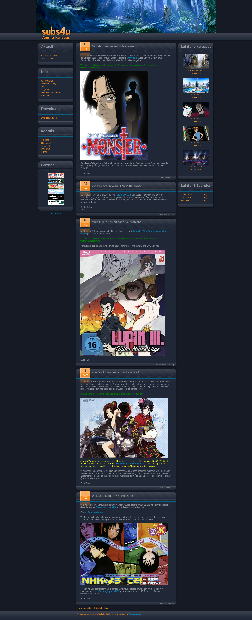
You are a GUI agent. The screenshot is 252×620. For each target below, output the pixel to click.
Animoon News (95, 512)
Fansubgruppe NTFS (108, 591)
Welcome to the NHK (106, 507)
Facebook (45, 146)
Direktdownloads (49, 118)
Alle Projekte (47, 81)
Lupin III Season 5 (49, 58)
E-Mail (44, 152)
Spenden (45, 95)
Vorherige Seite (86, 608)
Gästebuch (46, 143)
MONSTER (132, 58)
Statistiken (56, 213)
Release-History (48, 84)
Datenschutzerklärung (51, 92)
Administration (135, 614)
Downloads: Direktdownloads (131, 463)
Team (43, 87)
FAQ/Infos (45, 89)
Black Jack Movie (49, 55)
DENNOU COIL (124, 195)
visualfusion (91, 614)
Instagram (45, 149)
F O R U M (46, 140)
